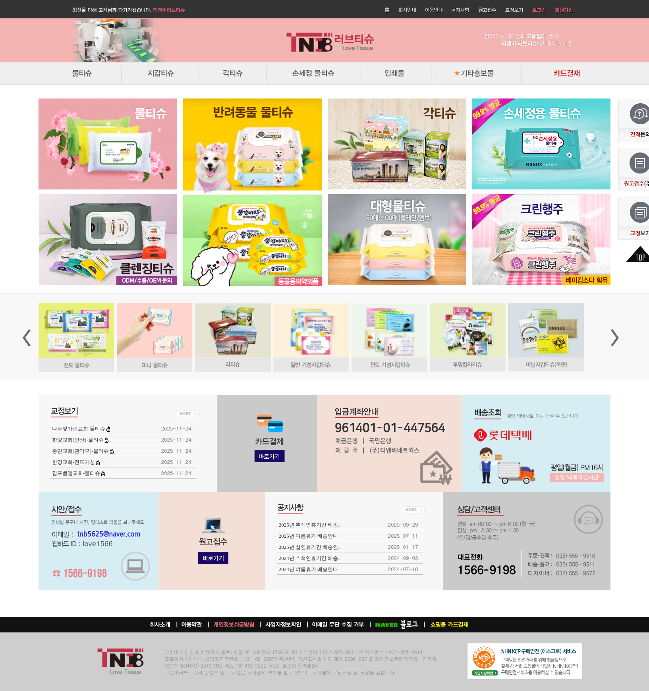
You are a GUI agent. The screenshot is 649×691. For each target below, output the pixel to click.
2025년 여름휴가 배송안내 (308, 536)
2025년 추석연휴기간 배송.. (310, 525)
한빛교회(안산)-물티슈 (78, 440)
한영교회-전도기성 (74, 462)
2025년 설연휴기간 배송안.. (310, 547)
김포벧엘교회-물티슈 (77, 473)
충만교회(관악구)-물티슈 (81, 451)
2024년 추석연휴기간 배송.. (310, 558)
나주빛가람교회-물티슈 (79, 429)
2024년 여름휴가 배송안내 (308, 569)
